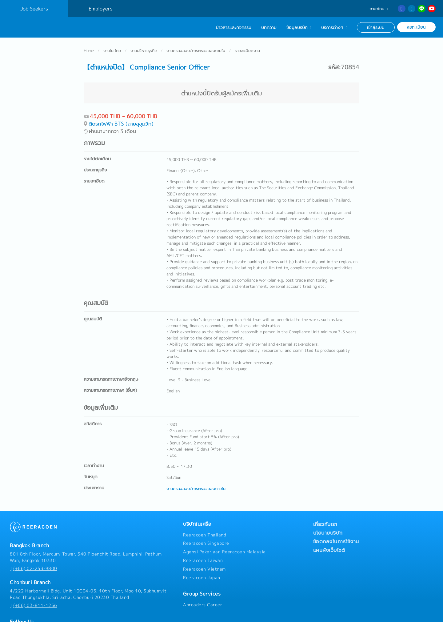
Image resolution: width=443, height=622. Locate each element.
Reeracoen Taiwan (203, 542)
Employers (101, 8)
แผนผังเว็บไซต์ (329, 531)
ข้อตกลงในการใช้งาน (336, 523)
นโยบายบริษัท (328, 514)
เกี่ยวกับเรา (325, 505)
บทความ (269, 27)
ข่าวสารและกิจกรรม (233, 27)
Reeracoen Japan (201, 559)
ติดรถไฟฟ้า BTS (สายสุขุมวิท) (121, 104)
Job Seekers (34, 8)
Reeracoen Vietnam (204, 550)
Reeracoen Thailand (204, 516)
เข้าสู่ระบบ (376, 27)
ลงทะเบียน (416, 27)
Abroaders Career (202, 586)
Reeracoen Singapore (206, 524)
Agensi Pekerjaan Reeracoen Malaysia (224, 533)
